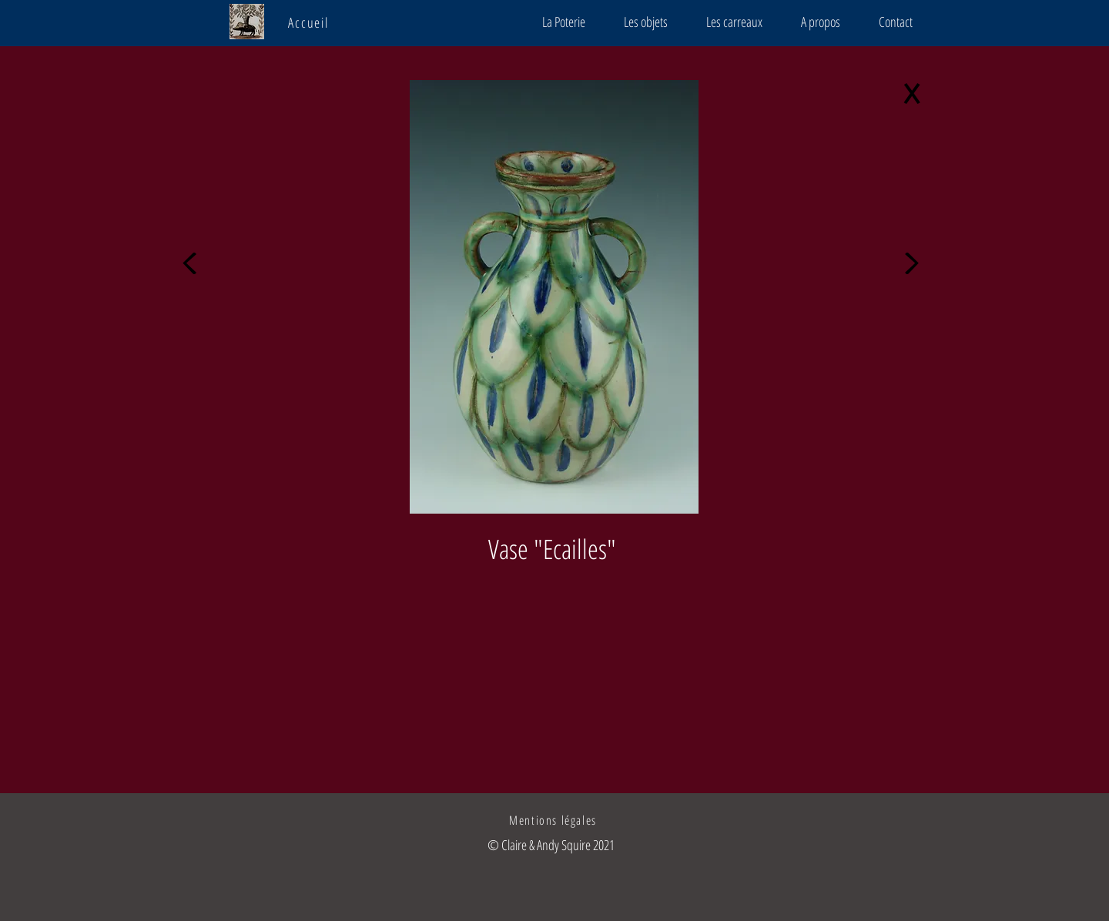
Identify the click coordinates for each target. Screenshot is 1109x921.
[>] (915, 257)
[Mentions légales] (554, 820)
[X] (915, 95)
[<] (193, 257)
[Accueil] (310, 22)
